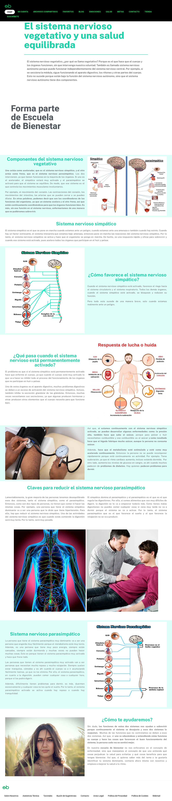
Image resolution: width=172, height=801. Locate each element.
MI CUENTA (23, 12)
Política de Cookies (139, 796)
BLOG (81, 12)
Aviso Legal (98, 796)
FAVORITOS (68, 12)
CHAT (9, 12)
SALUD (109, 12)
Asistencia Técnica (31, 796)
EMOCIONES (95, 12)
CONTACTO (134, 12)
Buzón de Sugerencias (66, 796)
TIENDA (148, 12)
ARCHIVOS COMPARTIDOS (45, 12)
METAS (120, 12)
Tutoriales (47, 796)
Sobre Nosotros (11, 796)
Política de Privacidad (117, 796)
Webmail (156, 796)
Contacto (85, 796)
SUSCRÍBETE (13, 16)
